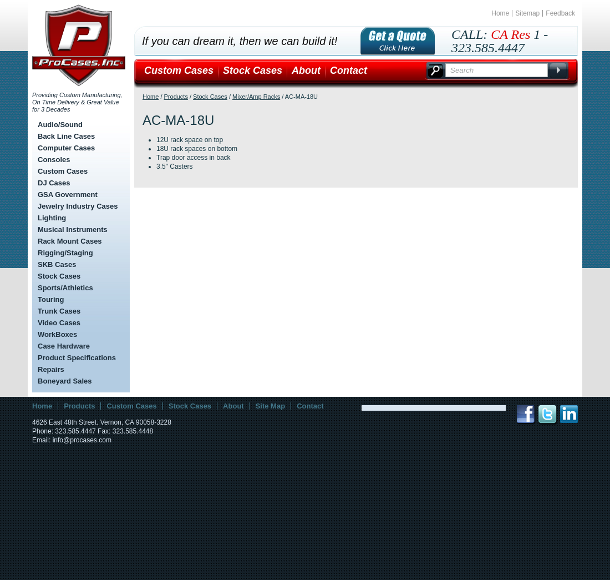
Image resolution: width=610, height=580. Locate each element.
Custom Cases (63, 171)
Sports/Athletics (65, 288)
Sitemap (527, 13)
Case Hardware (64, 346)
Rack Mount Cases (70, 241)
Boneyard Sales (65, 381)
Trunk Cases (59, 311)
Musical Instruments (73, 229)
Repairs (51, 369)
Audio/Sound (60, 124)
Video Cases (59, 323)
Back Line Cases (66, 136)
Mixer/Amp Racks (256, 96)
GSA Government (68, 194)
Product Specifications (77, 358)
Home (500, 13)
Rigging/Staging (65, 253)
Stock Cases (59, 276)
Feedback (560, 13)
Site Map (270, 406)
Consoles (54, 159)
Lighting (52, 218)
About (306, 70)
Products (176, 96)
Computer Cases (66, 148)
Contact (348, 70)
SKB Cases (57, 264)
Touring (51, 299)
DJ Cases (54, 183)
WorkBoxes (57, 334)
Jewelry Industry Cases (78, 206)
